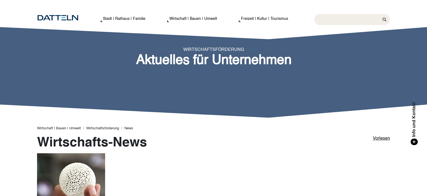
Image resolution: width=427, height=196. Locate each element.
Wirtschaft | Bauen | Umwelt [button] (193, 19)
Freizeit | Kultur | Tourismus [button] (264, 19)
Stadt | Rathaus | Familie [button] (124, 19)
